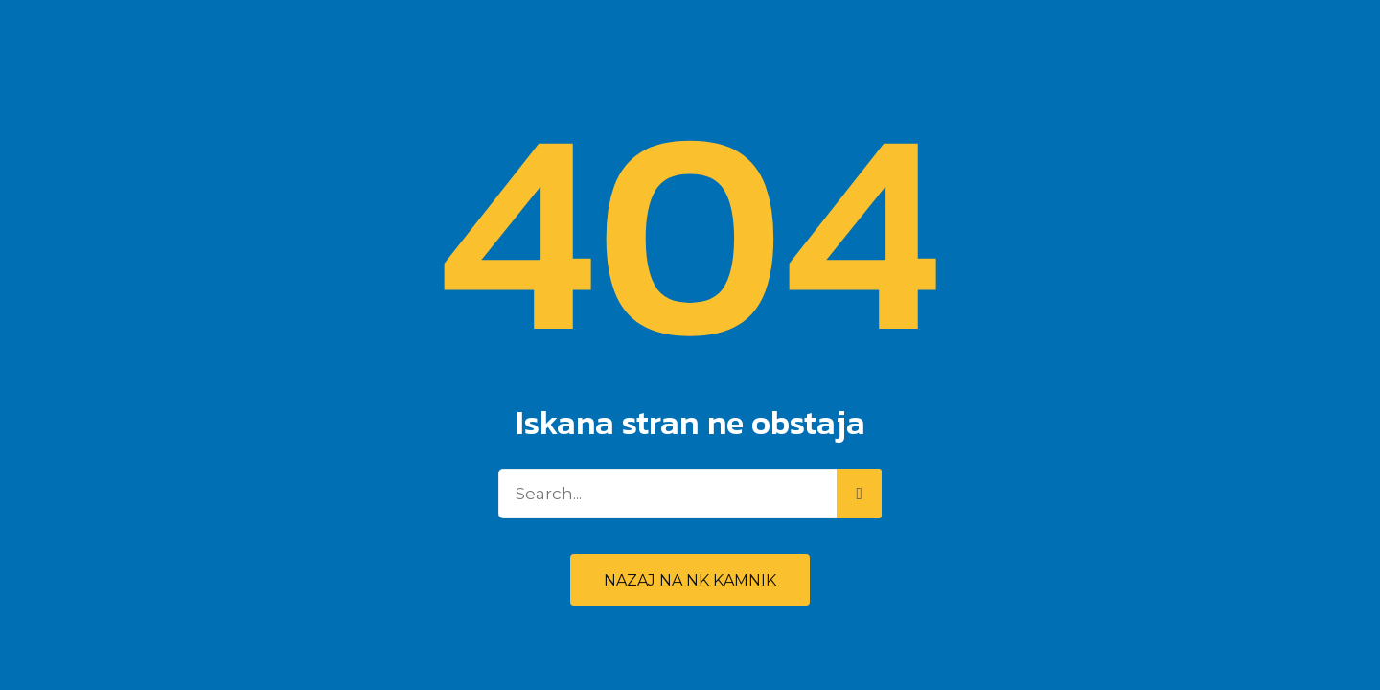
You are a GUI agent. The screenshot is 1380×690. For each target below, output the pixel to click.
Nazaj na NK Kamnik (690, 580)
